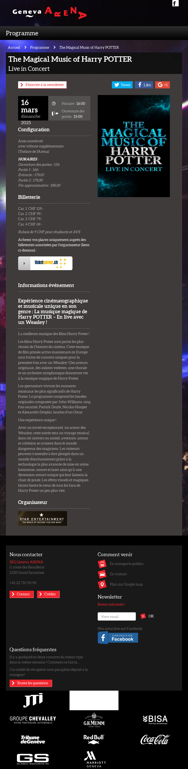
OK (151, 616)
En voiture (118, 574)
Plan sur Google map (126, 584)
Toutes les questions (32, 683)
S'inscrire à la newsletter (44, 84)
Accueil (14, 47)
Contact (23, 594)
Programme (22, 32)
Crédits (50, 594)
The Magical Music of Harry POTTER (89, 47)
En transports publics (126, 563)
